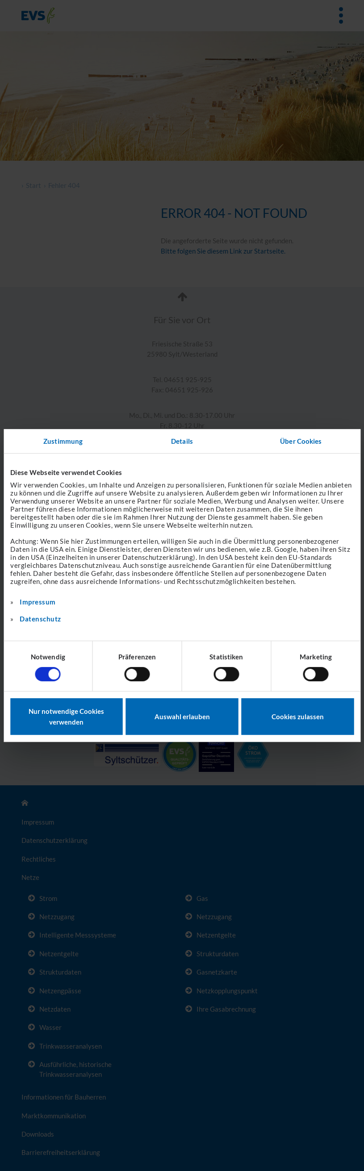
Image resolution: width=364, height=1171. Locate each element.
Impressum (38, 602)
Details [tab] (182, 441)
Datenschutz (40, 619)
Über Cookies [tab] (301, 441)
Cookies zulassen (298, 717)
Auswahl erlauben (182, 717)
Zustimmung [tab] (63, 441)
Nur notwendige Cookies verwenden (66, 716)
